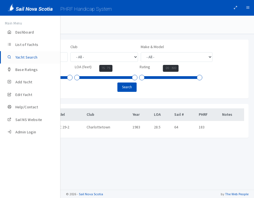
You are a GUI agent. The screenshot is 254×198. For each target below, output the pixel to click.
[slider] (147, 78)
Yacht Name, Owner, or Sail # (93, 46)
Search (157, 107)
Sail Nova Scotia (91, 194)
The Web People (237, 194)
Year (148, 67)
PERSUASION (84, 146)
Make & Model (81, 66)
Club (134, 46)
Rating (140, 86)
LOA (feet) (78, 86)
